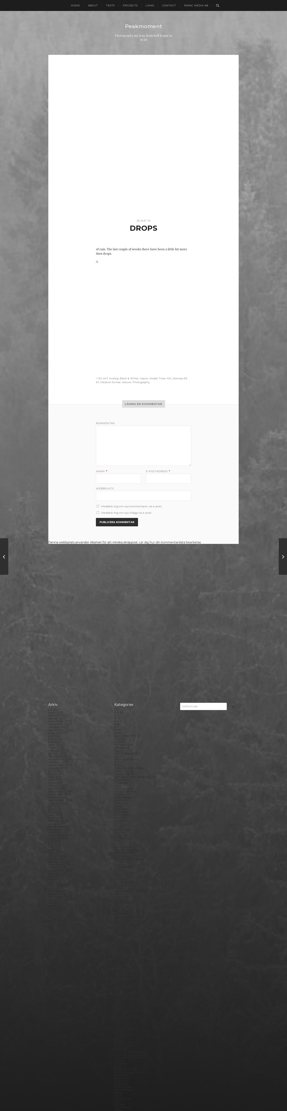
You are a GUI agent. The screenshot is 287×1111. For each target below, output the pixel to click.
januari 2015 (57, 845)
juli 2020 (54, 652)
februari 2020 (58, 666)
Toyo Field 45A (124, 1047)
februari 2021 (58, 631)
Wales (118, 1061)
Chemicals (121, 696)
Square (119, 1020)
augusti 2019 (57, 684)
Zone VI (120, 1070)
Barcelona (121, 663)
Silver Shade (123, 1006)
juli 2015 (54, 827)
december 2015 (59, 813)
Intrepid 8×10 (124, 851)
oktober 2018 (58, 713)
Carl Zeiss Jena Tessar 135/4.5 (134, 693)
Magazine (121, 897)
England (120, 751)
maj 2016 (54, 798)
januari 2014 (57, 880)
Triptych (120, 1050)
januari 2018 (57, 740)
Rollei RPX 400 (125, 985)
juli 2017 (54, 757)
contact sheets (125, 707)
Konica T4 (121, 871)
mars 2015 (55, 839)
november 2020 (60, 640)
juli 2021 (54, 625)
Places (119, 956)
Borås (118, 681)
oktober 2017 (58, 748)
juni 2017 (54, 760)
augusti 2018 (57, 719)
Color (118, 701)
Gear (117, 792)
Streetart (121, 1029)
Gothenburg (123, 798)
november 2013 (59, 886)
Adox (118, 649)
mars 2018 (55, 734)
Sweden (120, 1032)
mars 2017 (55, 769)
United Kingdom (126, 1053)
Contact (169, 5)
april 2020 (55, 661)
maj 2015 (54, 833)
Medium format (110, 382)
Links (150, 5)
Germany (121, 795)
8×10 (117, 646)
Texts (110, 5)
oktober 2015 (58, 818)
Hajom (144, 378)
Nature (126, 382)
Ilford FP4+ (122, 827)
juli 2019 (54, 687)
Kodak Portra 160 (126, 859)
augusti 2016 (57, 789)
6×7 (116, 643)
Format (119, 778)
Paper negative (125, 944)
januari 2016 (57, 810)
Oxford (119, 938)
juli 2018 (54, 722)
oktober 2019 (58, 678)
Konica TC (121, 874)
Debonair (121, 725)
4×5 (116, 631)
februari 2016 (58, 807)
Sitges (118, 1009)
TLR (117, 1041)
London (120, 895)
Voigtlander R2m (126, 1058)
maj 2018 (54, 728)
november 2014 (59, 851)
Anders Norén (150, 1098)
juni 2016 (54, 795)
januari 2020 (57, 669)
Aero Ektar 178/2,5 (127, 652)
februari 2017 (58, 772)
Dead (118, 722)
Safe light (121, 997)
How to (119, 821)
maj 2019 (54, 693)
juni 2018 (54, 725)
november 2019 (59, 675)
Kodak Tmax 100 (160, 378)
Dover (118, 742)
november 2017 (59, 745)
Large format (123, 889)
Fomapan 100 (124, 769)
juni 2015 (54, 830)
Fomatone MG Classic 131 (132, 775)
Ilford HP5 (121, 830)
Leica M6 (120, 892)
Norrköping (122, 933)
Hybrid (119, 824)
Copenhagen (123, 713)
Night (118, 921)
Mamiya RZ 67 (124, 900)
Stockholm (122, 1023)
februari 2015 (58, 842)
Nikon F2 (120, 924)
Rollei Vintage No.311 (129, 988)
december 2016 (59, 778)
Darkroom (121, 719)
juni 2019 (54, 690)
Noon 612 (121, 930)
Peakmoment (143, 26)
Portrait (119, 976)
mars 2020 (56, 663)
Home (75, 5)
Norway (120, 936)
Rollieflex (121, 991)
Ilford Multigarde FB (129, 833)
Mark (118, 903)
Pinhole (120, 953)
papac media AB (196, 5)
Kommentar (105, 423)
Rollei (118, 982)
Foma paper (123, 763)
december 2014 (59, 848)
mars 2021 (55, 628)
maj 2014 (54, 868)
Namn (101, 471)
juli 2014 (54, 862)
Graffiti (119, 804)
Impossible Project (127, 842)
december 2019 (59, 672)
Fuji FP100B (123, 783)
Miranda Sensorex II (128, 915)
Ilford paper (123, 836)
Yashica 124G (123, 1064)
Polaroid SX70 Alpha (129, 974)
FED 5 (118, 757)
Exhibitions (122, 754)
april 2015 (55, 836)
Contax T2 (121, 710)
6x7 (105, 378)
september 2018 (60, 716)
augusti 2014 (57, 859)
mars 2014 (55, 874)
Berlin (118, 672)
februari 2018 (58, 737)
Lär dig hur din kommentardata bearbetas (170, 542)
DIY (116, 740)
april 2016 (55, 801)
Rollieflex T (122, 994)
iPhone (119, 854)
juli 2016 (54, 792)
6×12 (117, 634)
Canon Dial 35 (124, 687)
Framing (120, 780)
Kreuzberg (122, 877)
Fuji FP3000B (124, 789)
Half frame (122, 813)
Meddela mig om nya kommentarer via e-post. (131, 506)
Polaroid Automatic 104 (131, 968)
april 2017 (55, 766)
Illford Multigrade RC (129, 839)
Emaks (119, 748)
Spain (118, 1017)
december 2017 (59, 742)
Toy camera (122, 1044)
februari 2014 (58, 877)
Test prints (122, 1038)
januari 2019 (57, 704)
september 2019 (60, 681)
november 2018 (59, 710)
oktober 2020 (58, 643)
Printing (120, 979)
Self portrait (123, 1003)
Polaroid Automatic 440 (131, 971)
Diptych (120, 737)
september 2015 (60, 821)
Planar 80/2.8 (124, 959)
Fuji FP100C (122, 786)
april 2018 (55, 731)
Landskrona (122, 886)
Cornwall (120, 716)
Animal (119, 658)
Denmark (121, 728)
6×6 (116, 640)
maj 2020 (55, 658)
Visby (118, 1055)
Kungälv (120, 880)
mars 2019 (55, 699)
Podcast (120, 965)
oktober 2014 (58, 854)
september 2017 (60, 751)
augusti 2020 (58, 649)
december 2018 (59, 707)
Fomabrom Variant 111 (130, 766)
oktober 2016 (58, 783)
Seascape (121, 1000)
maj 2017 (54, 763)
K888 (118, 857)
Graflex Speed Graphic (130, 807)
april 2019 (55, 696)
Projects (130, 5)
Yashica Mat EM (125, 1067)
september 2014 (60, 857)
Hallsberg (121, 816)
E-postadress (158, 471)
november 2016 (59, 780)
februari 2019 (58, 701)
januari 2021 (57, 634)
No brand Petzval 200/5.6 (132, 927)
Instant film (122, 848)
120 (99, 378)
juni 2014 (54, 865)
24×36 (118, 628)
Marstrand (121, 906)
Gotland (120, 801)
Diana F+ (120, 734)
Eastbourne (123, 745)
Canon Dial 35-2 (125, 690)
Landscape (122, 883)
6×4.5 (118, 637)
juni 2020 (55, 655)
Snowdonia (122, 1014)
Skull (118, 1012)
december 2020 (60, 637)
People (119, 947)
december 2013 (59, 883)
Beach (119, 666)
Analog (113, 378)
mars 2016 (55, 804)
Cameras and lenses (128, 684)
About (93, 5)
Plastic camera (124, 962)
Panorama (121, 941)
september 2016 (60, 786)
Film (117, 760)
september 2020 (60, 646)
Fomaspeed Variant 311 (130, 772)
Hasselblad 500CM (127, 818)
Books (118, 678)
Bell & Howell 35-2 (127, 669)
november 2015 (59, 816)
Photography (141, 382)
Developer (122, 731)
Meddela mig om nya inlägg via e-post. (126, 512)
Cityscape (121, 699)
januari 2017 (57, 775)
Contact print (124, 704)
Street (119, 1026)
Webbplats (105, 488)
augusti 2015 (57, 824)
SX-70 (118, 1035)
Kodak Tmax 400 (126, 865)
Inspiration (121, 845)
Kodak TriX (122, 868)
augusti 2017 (57, 754)
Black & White (129, 378)
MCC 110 (120, 909)
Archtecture (123, 661)
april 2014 (55, 871)
